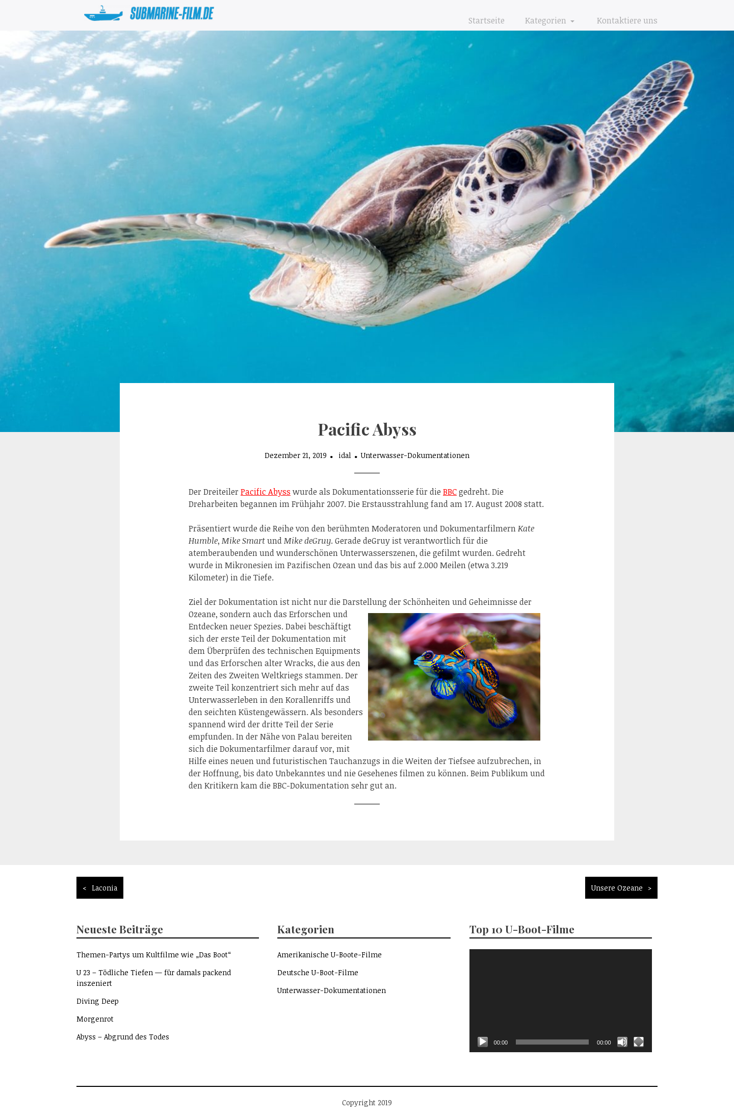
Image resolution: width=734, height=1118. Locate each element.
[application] (560, 1000)
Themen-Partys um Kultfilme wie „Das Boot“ (153, 954)
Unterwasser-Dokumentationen (415, 455)
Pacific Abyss (266, 491)
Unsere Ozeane (617, 888)
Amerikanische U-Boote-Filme (329, 954)
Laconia (104, 888)
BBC (450, 491)
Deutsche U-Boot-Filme (317, 972)
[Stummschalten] (622, 1042)
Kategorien (546, 20)
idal (344, 455)
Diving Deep (97, 1001)
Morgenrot (95, 1019)
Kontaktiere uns (627, 20)
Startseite (486, 20)
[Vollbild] (639, 1042)
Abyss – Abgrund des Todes (122, 1036)
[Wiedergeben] (483, 1042)
